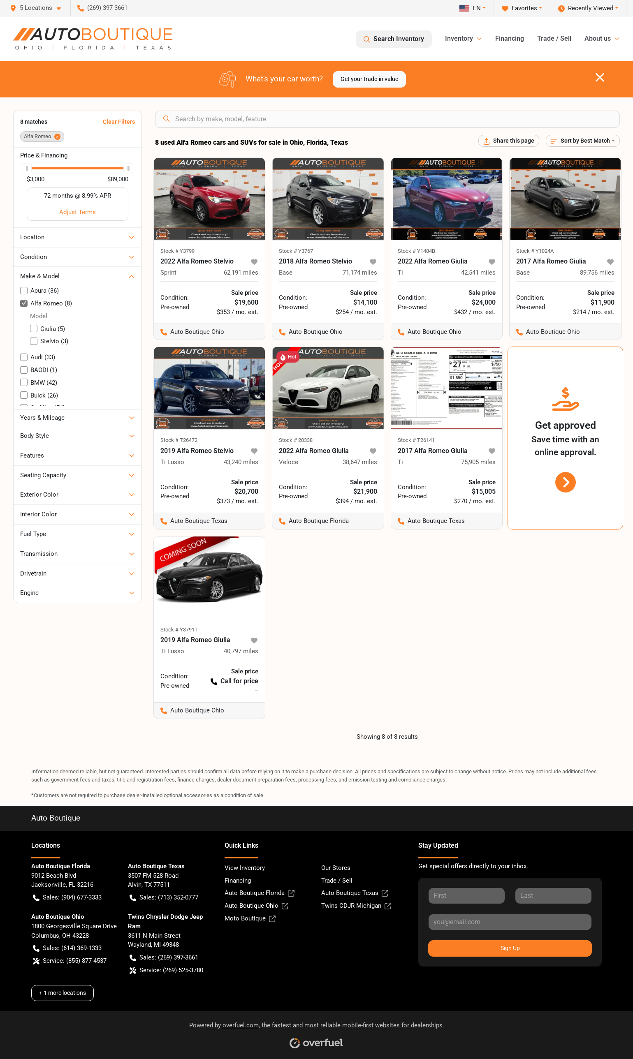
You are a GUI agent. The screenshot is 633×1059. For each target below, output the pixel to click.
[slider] (27, 168)
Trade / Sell (554, 38)
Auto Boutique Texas (354, 893)
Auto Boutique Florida (259, 893)
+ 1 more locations (62, 993)
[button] (39, 8)
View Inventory (245, 868)
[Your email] (510, 922)
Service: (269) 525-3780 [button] (166, 970)
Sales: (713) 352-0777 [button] (164, 897)
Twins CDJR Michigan (356, 906)
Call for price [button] (234, 681)
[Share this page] (508, 141)
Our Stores (335, 868)
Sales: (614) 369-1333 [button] (67, 948)
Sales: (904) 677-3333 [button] (67, 897)
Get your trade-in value (369, 79)
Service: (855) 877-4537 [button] (70, 961)
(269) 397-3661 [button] (102, 8)
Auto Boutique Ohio (256, 906)
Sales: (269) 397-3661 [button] (164, 957)
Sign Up (510, 948)
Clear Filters (119, 121)
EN (470, 8)
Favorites (519, 8)
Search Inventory (394, 39)
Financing (509, 38)
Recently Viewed (585, 8)
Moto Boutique (250, 918)
